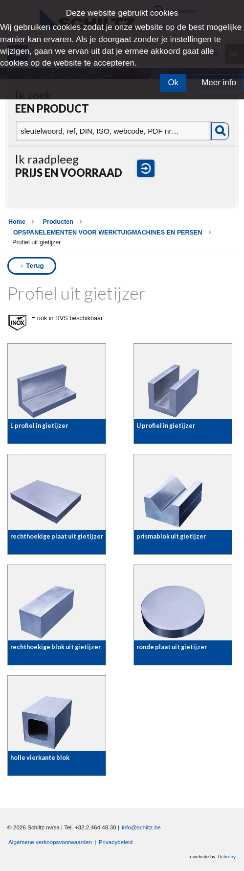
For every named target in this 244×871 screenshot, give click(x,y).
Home (16, 221)
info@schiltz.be (141, 827)
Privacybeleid (116, 842)
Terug (35, 265)
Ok (173, 82)
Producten (58, 221)
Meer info (218, 82)
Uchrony (227, 856)
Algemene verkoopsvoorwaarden (50, 842)
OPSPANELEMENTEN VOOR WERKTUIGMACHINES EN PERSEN (107, 232)
